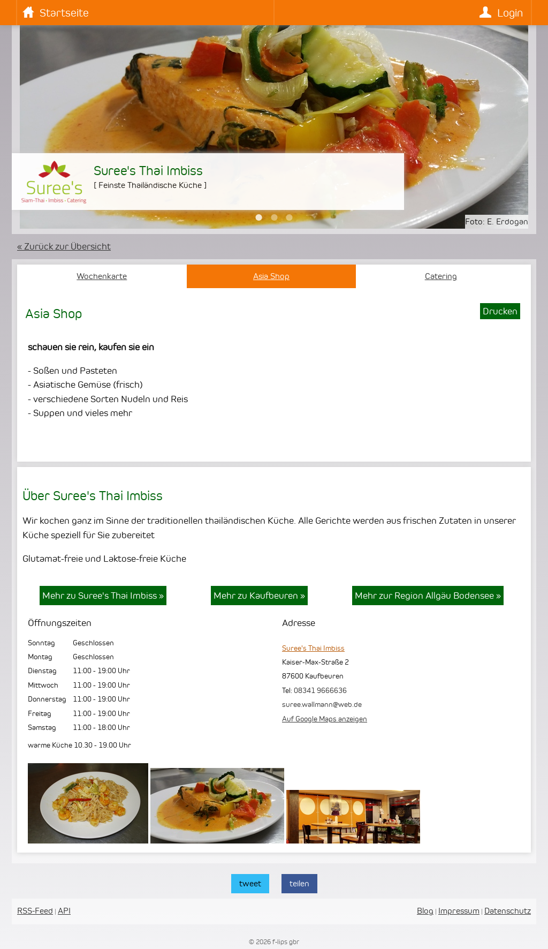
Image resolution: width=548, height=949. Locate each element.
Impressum (459, 910)
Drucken (500, 311)
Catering (441, 276)
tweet (250, 883)
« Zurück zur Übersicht (64, 246)
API (64, 910)
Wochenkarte (102, 276)
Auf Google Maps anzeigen (324, 718)
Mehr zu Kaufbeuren (259, 595)
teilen (299, 883)
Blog (425, 910)
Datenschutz (507, 910)
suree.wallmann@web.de (322, 704)
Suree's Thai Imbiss (313, 648)
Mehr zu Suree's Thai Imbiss (103, 595)
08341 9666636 (320, 690)
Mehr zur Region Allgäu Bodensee (428, 595)
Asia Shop (271, 276)
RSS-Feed (35, 910)
